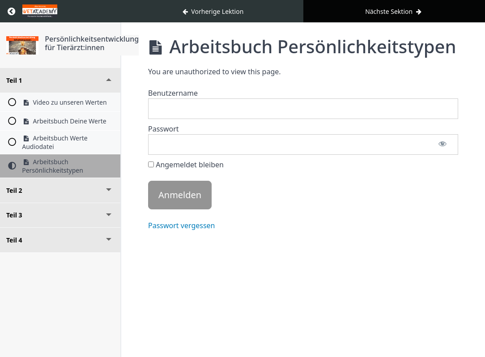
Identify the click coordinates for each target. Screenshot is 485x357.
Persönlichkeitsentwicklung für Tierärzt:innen (92, 43)
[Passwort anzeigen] (442, 144)
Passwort (163, 129)
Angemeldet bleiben (186, 165)
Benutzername (173, 93)
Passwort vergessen (181, 225)
